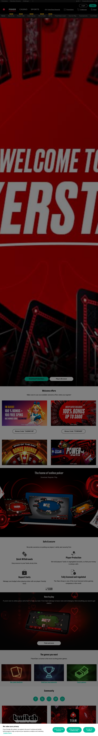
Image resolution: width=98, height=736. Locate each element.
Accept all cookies (89, 729)
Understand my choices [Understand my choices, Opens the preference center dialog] (58, 729)
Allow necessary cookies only (74, 729)
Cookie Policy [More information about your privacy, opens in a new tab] (7, 733)
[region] (49, 730)
